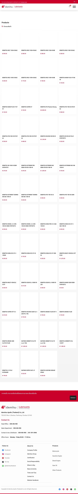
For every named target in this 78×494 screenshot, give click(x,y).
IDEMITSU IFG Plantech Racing (48, 107)
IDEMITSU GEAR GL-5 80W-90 (29, 282)
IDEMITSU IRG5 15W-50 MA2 (67, 50)
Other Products (56, 470)
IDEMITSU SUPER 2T (26, 107)
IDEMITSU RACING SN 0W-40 (48, 136)
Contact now (24, 2)
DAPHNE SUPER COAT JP (28, 370)
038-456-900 (14, 424)
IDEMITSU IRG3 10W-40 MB (47, 77)
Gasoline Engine (57, 456)
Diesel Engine (56, 460)
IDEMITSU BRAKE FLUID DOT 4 (48, 311)
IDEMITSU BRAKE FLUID (66, 311)
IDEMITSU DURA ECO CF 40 (28, 253)
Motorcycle (55, 451)
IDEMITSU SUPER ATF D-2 (9, 311)
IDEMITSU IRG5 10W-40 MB (47, 50)
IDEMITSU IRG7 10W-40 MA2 (9, 50)
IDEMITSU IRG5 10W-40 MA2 (28, 50)
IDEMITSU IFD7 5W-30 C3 (47, 194)
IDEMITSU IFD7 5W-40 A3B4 (67, 194)
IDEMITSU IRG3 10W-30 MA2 (9, 77)
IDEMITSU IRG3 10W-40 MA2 (28, 77)
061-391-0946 (32, 432)
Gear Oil (54, 465)
